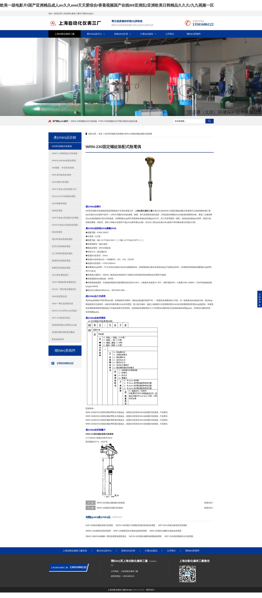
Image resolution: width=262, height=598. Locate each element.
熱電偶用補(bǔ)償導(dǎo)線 (64, 325)
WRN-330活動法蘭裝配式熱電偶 (111, 503)
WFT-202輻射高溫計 (61, 318)
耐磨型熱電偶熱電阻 (61, 268)
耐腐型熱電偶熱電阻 (61, 260)
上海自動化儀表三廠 (64, 34)
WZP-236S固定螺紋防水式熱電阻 (178, 536)
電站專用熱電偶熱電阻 (62, 239)
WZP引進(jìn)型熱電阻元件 (64, 189)
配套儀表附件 (58, 339)
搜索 (209, 121)
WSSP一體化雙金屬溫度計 (64, 289)
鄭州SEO (150, 590)
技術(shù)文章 (121, 34)
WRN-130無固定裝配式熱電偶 (110, 508)
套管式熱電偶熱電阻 (61, 246)
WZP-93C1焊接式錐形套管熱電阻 (172, 525)
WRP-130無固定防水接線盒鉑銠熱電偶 (130, 531)
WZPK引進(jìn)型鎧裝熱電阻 (65, 225)
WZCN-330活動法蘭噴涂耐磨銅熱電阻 (145, 536)
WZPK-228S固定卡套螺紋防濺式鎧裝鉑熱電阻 (135, 525)
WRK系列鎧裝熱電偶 (61, 175)
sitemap (128, 590)
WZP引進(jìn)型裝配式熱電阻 (65, 218)
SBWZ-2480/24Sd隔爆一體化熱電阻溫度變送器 (106, 536)
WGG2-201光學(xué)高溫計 (64, 310)
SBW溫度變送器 (59, 296)
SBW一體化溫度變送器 (62, 303)
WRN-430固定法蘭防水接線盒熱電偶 (165, 531)
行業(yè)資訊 (146, 34)
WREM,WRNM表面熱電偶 (64, 160)
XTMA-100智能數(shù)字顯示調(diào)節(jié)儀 (117, 121)
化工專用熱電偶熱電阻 (62, 253)
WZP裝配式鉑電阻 (60, 182)
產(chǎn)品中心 (94, 34)
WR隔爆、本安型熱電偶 (63, 167)
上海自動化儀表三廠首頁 (75, 550)
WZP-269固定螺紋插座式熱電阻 (99, 525)
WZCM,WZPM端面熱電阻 (64, 196)
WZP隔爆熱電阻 (59, 203)
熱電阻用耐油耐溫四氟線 (63, 332)
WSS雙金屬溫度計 (60, 275)
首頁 (100, 134)
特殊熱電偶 (57, 210)
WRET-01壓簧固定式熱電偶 (64, 153)
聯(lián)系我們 (193, 34)
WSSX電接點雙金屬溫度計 (64, 282)
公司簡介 (169, 34)
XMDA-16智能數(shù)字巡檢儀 (83, 121)
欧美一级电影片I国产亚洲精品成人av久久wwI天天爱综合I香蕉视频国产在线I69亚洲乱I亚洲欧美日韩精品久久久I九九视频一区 (107, 5)
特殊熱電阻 (57, 232)
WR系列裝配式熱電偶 (62, 146)
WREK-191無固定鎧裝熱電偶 (98, 531)
